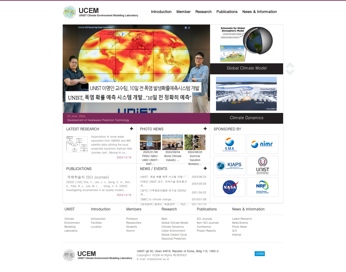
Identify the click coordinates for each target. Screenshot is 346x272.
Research (203, 11)
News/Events (240, 222)
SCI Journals (204, 218)
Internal (236, 234)
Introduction (161, 11)
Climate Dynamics (173, 226)
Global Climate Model (175, 222)
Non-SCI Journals (208, 222)
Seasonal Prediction (174, 238)
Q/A (234, 230)
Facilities (96, 222)
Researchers (133, 222)
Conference (204, 226)
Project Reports (206, 230)
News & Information (259, 11)
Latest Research (242, 218)
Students (131, 226)
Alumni (130, 230)
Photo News (239, 226)
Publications (227, 11)
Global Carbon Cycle (174, 234)
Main (164, 218)
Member (183, 11)
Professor (132, 218)
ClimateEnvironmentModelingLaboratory (72, 224)
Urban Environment (173, 230)
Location (96, 226)
